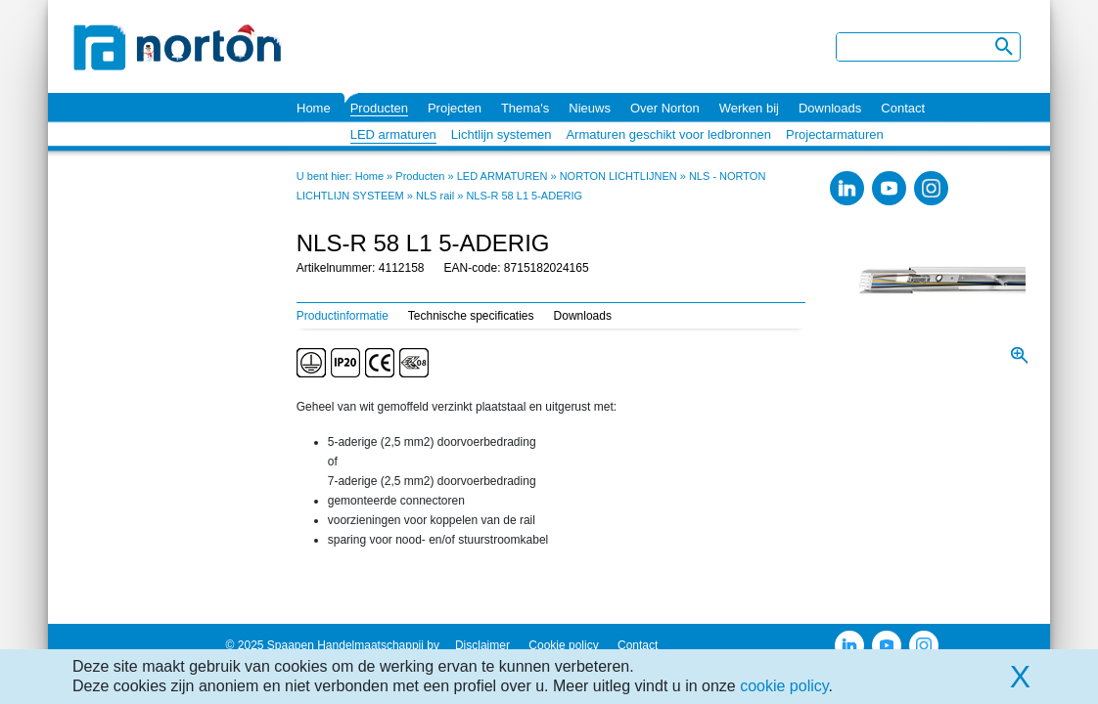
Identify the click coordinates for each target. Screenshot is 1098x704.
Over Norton (665, 108)
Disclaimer (482, 645)
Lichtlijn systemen (501, 134)
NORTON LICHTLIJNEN (618, 176)
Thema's (525, 108)
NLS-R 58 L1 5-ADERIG (524, 195)
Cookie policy (563, 645)
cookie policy (784, 686)
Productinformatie (343, 316)
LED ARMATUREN (502, 176)
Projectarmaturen (835, 134)
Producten (379, 108)
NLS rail (435, 195)
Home (314, 108)
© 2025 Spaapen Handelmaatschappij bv (332, 645)
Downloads (830, 108)
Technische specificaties (471, 316)
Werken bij (749, 108)
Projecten (454, 108)
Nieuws (590, 108)
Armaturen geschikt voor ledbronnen (668, 134)
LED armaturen (393, 134)
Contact (903, 108)
